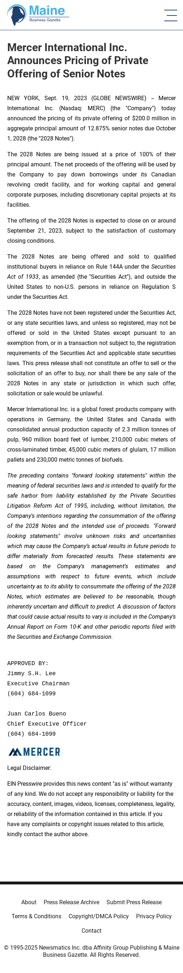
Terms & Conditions (36, 916)
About (28, 902)
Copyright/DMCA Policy (99, 916)
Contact (91, 930)
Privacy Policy (154, 916)
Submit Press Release (134, 902)
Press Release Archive (71, 902)
